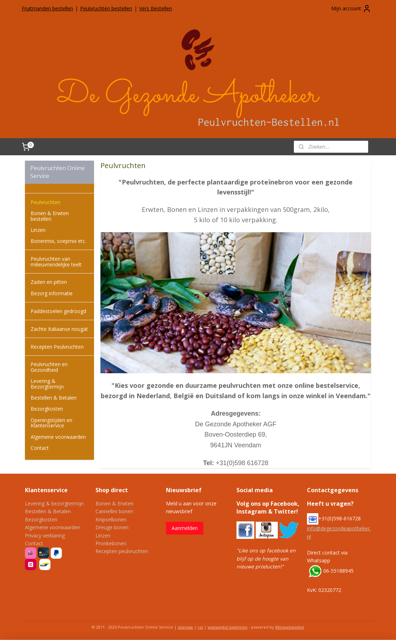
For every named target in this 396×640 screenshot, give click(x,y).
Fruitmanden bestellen (47, 8)
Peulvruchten (46, 202)
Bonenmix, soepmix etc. (58, 241)
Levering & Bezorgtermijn (47, 384)
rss (200, 627)
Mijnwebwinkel (289, 627)
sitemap (185, 627)
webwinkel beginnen (228, 627)
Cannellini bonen (114, 511)
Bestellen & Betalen (54, 397)
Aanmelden (185, 528)
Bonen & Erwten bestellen (50, 216)
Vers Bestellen (155, 8)
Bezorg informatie (52, 293)
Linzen (38, 230)
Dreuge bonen (112, 527)
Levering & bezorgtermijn (54, 503)
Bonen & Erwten (114, 503)
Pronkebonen (110, 543)
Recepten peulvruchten (121, 551)
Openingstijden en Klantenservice (51, 423)
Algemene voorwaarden (58, 436)
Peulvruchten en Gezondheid (49, 367)
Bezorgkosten (47, 408)
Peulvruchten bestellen (106, 8)
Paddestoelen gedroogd (58, 311)
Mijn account (351, 8)
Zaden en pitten (49, 282)
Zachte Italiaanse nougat (59, 329)
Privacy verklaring (45, 535)
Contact (40, 447)
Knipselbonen (110, 519)
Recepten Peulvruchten (57, 346)
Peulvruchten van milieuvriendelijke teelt (56, 261)
